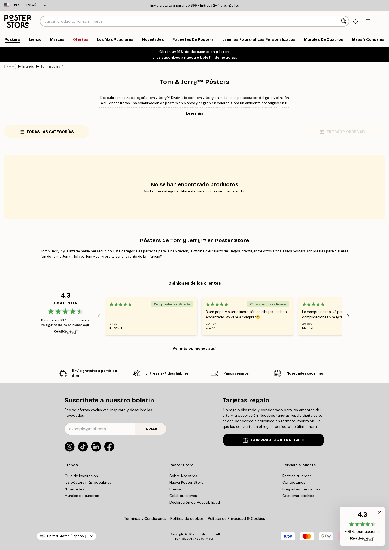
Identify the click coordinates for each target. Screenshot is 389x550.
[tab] (355, 21)
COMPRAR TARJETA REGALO (274, 440)
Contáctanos (293, 482)
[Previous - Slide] (99, 316)
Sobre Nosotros (183, 475)
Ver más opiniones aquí (194, 348)
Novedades (74, 489)
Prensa (175, 489)
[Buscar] (344, 21)
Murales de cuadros (82, 495)
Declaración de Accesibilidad (194, 502)
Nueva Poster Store (186, 482)
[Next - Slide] (348, 316)
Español (36, 5)
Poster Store (206, 534)
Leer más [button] (194, 113)
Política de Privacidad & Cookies (236, 518)
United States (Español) (66, 536)
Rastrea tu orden (297, 475)
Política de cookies (187, 518)
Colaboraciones (183, 495)
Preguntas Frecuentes (301, 489)
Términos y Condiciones (145, 518)
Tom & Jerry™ (51, 66)
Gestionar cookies (298, 495)
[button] (362, 526)
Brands (28, 66)
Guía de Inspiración (81, 475)
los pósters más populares (88, 482)
